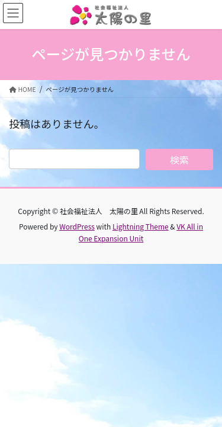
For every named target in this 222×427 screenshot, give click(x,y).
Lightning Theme (140, 226)
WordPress (77, 226)
